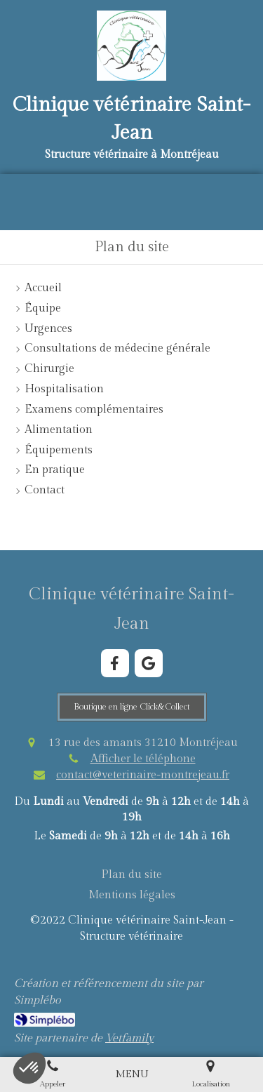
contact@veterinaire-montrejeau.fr (142, 775)
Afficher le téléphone (143, 759)
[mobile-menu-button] (132, 1074)
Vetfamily (129, 1038)
